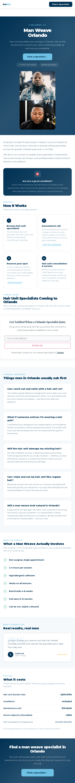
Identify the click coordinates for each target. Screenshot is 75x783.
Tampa (60, 352)
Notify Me (37, 345)
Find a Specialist (60, 4)
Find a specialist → (37, 57)
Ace (7, 4)
